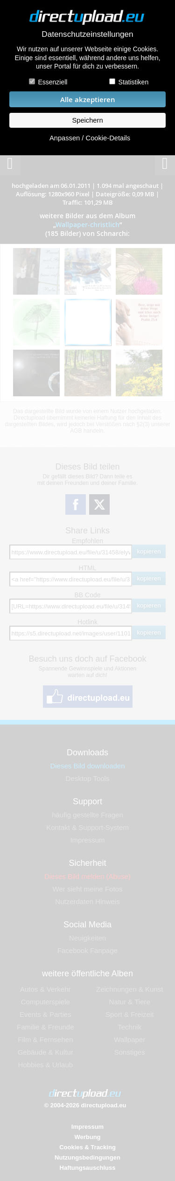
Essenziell (52, 82)
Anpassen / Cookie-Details (89, 138)
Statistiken (134, 82)
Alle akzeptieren (87, 99)
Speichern (87, 120)
